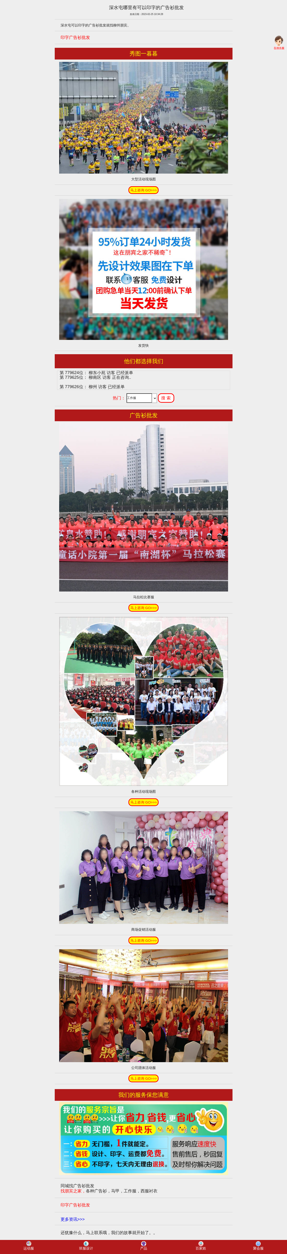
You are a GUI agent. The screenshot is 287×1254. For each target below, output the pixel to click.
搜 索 (166, 398)
